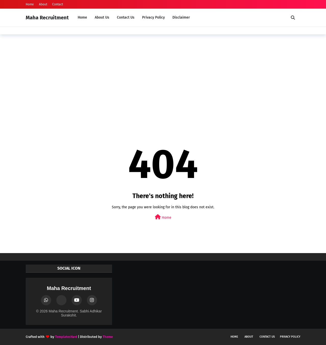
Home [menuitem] (82, 17)
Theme (108, 337)
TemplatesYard (66, 337)
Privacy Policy (290, 336)
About (43, 4)
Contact (57, 4)
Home (30, 4)
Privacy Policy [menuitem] (153, 17)
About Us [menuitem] (102, 17)
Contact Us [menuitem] (125, 17)
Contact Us (267, 336)
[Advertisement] (163, 77)
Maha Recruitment (47, 18)
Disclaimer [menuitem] (181, 17)
